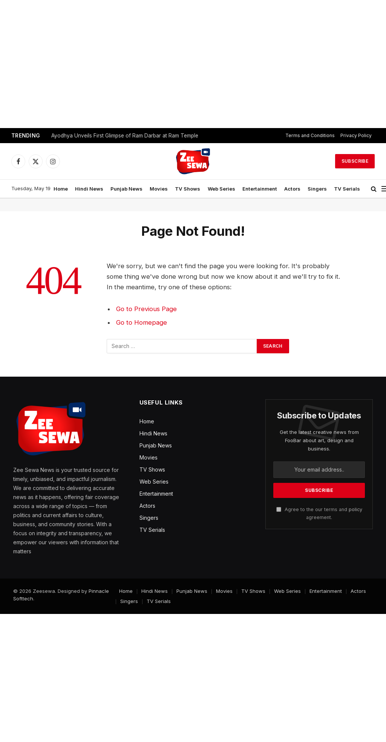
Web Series (221, 189)
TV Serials (347, 189)
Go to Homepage (141, 322)
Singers (317, 189)
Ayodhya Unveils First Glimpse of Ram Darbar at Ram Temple (124, 136)
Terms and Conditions (310, 135)
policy (355, 509)
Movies (159, 189)
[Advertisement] (193, 64)
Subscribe (355, 161)
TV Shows (187, 189)
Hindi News (89, 189)
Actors (292, 189)
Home (61, 189)
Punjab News (126, 189)
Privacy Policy (356, 135)
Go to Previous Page (146, 309)
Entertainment (259, 189)
